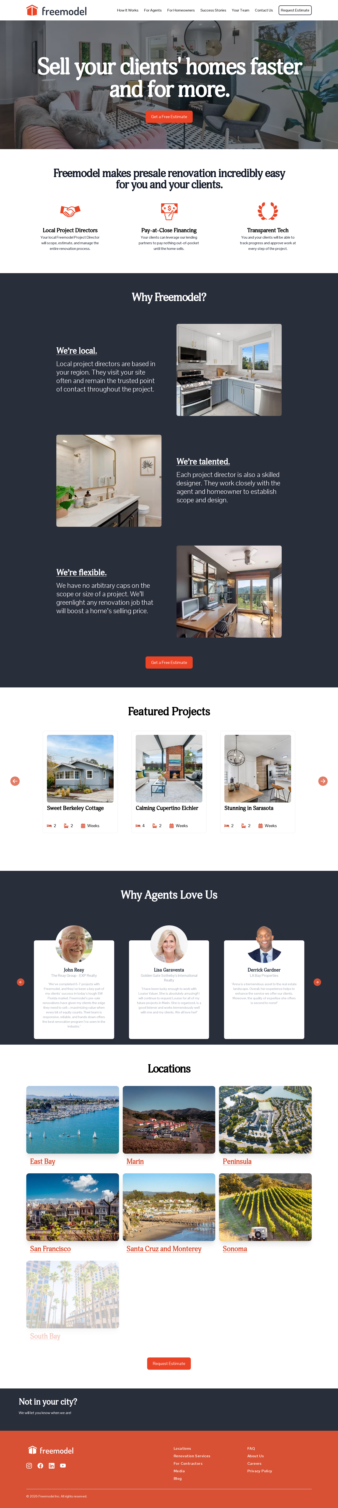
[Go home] (49, 1450)
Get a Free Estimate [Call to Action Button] (169, 116)
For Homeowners (181, 10)
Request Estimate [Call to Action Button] (169, 1363)
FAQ (251, 1448)
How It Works (127, 10)
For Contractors (188, 1463)
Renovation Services (192, 1456)
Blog (178, 1478)
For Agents (153, 10)
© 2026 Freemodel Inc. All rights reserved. (56, 1496)
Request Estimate (295, 10)
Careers (254, 1463)
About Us (255, 1456)
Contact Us (264, 10)
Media (179, 1471)
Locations (182, 1448)
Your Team (240, 10)
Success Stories (213, 10)
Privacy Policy (259, 1471)
